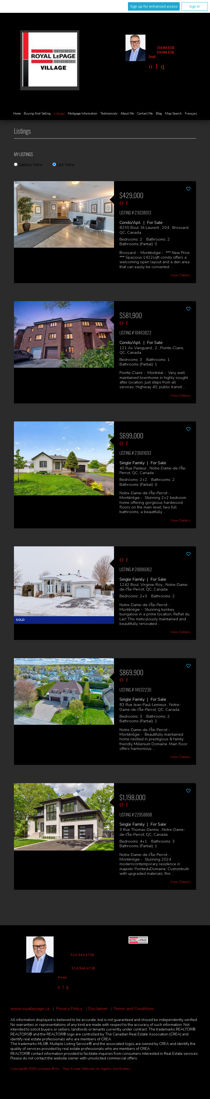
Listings (59, 114)
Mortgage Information (82, 114)
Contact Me (145, 114)
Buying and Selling (37, 114)
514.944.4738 (165, 47)
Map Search (173, 114)
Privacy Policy (69, 1009)
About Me (127, 114)
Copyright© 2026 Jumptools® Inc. (35, 1069)
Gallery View (28, 165)
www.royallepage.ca (29, 1009)
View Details (180, 275)
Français (191, 114)
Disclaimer (98, 1009)
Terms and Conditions (133, 1009)
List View (63, 165)
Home (17, 114)
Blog (159, 114)
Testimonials (108, 114)
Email (152, 56)
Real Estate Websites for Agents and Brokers (97, 1069)
